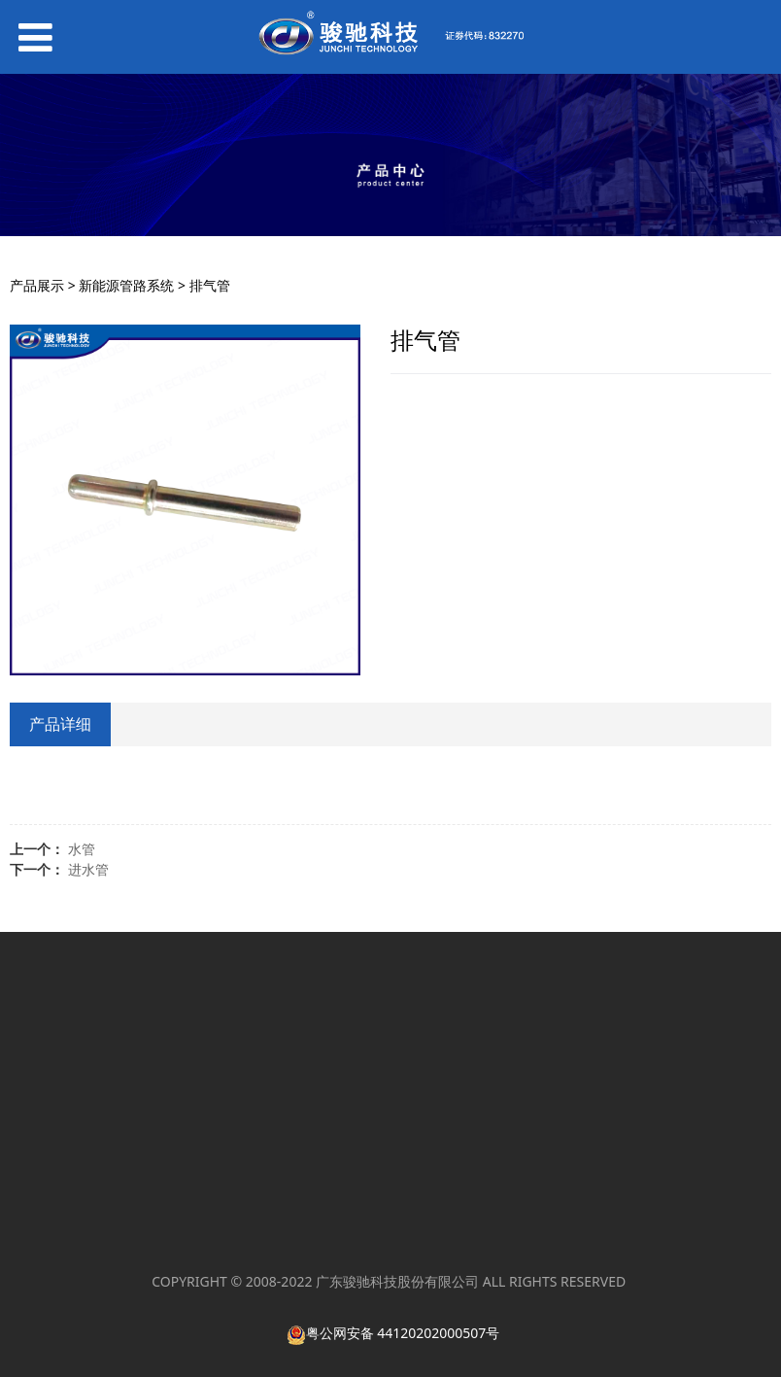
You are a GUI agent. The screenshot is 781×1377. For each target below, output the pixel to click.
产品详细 (60, 724)
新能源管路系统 (126, 285)
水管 (81, 849)
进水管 (88, 869)
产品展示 (37, 285)
